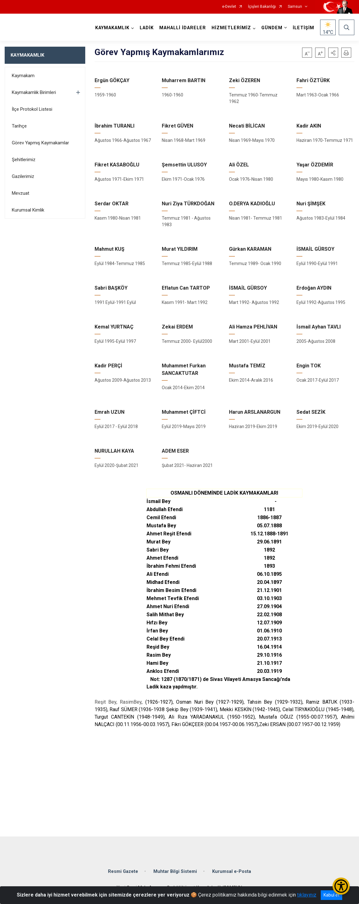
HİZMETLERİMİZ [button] (231, 27)
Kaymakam (23, 75)
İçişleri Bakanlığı (262, 7)
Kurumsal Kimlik (28, 210)
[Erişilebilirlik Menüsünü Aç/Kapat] (341, 886)
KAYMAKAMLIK (27, 55)
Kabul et (331, 894)
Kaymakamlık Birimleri (34, 92)
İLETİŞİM (303, 27)
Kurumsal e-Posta (231, 871)
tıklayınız (306, 895)
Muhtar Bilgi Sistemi (175, 871)
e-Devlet (229, 7)
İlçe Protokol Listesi (32, 109)
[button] (333, 53)
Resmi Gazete (123, 871)
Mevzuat (20, 193)
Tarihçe (19, 126)
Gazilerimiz (23, 176)
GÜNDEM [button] (271, 27)
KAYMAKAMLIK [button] (112, 27)
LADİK (147, 27)
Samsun (295, 7)
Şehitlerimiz (23, 159)
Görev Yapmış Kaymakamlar (40, 143)
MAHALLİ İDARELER (182, 27)
